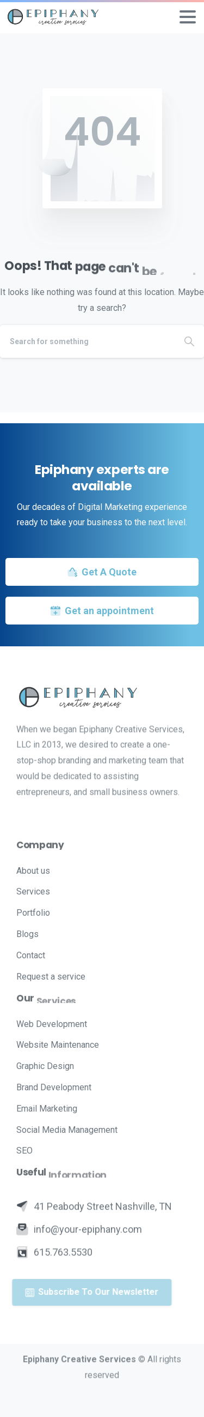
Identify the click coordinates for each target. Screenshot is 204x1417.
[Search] (87, 341)
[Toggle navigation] (188, 17)
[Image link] (102, 697)
